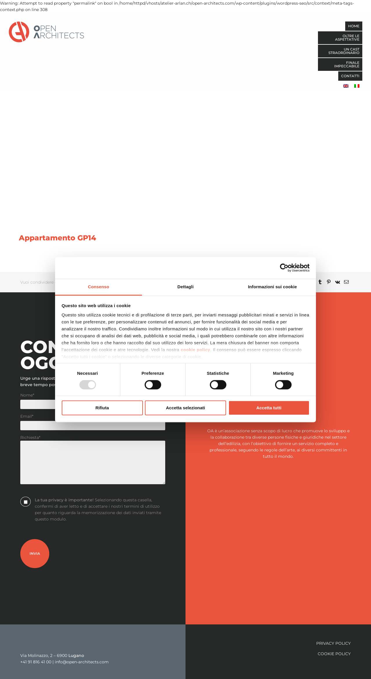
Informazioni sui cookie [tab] (272, 286)
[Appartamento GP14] (185, 123)
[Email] (346, 282)
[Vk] (337, 282)
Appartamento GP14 (57, 237)
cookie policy (195, 349)
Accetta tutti (268, 408)
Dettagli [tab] (185, 286)
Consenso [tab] (98, 286)
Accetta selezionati (185, 408)
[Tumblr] (320, 282)
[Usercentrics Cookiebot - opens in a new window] (284, 267)
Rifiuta (102, 408)
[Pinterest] (328, 282)
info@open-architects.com (82, 661)
